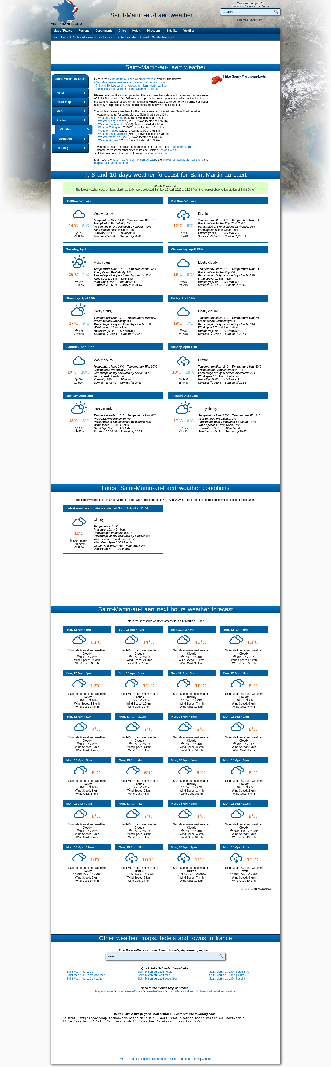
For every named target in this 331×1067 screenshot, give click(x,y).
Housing (62, 148)
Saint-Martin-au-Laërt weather (85, 978)
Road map (64, 102)
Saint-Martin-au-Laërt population (157, 978)
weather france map (156, 153)
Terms (196, 1059)
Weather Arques (108, 140)
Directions (153, 30)
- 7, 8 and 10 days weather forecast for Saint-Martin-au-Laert (131, 85)
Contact (206, 1059)
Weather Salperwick (110, 124)
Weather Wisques (109, 137)
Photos (62, 120)
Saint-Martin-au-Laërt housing (227, 978)
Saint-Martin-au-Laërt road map (86, 975)
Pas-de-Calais (167, 150)
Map (60, 111)
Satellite (172, 30)
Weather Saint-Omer (110, 117)
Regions (83, 30)
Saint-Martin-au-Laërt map (154, 975)
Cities (122, 30)
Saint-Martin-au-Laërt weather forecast (131, 79)
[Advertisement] (165, 52)
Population (64, 138)
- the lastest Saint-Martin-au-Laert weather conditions (126, 88)
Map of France (63, 30)
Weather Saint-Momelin (112, 134)
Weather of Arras (182, 146)
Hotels (136, 30)
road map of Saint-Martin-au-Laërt (134, 159)
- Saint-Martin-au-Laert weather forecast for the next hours (129, 82)
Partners (184, 1059)
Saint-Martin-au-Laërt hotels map (229, 971)
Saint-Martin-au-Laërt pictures (227, 975)
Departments (104, 30)
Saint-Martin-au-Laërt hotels (155, 971)
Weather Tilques (108, 130)
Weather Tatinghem (110, 127)
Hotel (60, 92)
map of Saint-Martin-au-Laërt (111, 163)
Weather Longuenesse (112, 121)
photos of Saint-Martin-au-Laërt (182, 159)
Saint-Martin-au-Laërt (70, 79)
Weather (188, 30)
